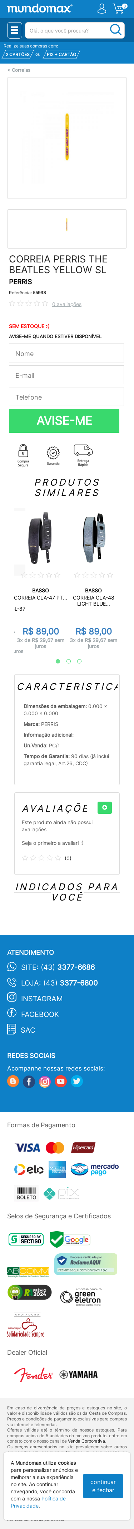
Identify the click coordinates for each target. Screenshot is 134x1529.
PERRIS (20, 282)
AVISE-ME (64, 420)
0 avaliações (66, 304)
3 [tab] (75, 661)
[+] (105, 808)
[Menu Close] (14, 30)
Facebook (40, 1014)
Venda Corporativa (86, 1441)
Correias (21, 70)
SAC (28, 1030)
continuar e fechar (103, 1486)
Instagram (42, 998)
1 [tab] (54, 661)
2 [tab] (65, 661)
